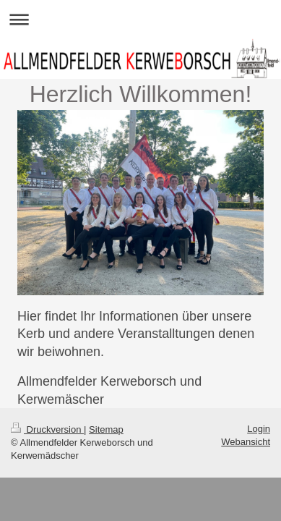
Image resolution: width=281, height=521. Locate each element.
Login (258, 428)
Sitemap (106, 429)
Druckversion (47, 429)
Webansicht (245, 441)
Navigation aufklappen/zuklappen (140, 19)
